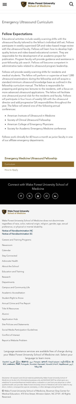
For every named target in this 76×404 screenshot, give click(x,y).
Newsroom (7, 245)
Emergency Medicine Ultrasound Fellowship (31, 158)
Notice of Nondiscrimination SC (17, 234)
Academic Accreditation (13, 292)
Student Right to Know (12, 298)
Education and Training (13, 271)
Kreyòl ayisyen (53, 362)
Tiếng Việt (38, 367)
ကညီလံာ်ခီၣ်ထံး (65, 362)
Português (25, 364)
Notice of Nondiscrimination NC (17, 230)
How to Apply (11, 170)
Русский (41, 364)
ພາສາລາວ (11, 364)
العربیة (12, 362)
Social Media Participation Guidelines (20, 329)
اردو (71, 364)
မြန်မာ (18, 362)
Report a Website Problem (14, 340)
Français (37, 362)
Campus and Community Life (16, 287)
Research (6, 277)
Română (33, 364)
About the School (10, 266)
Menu (5, 3)
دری (31, 362)
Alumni (5, 314)
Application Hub (10, 319)
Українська (63, 364)
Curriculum (10, 164)
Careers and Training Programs (16, 239)
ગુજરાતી (44, 362)
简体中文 (25, 362)
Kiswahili (49, 364)
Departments (8, 282)
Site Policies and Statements (15, 324)
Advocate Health (10, 261)
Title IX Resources (10, 308)
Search (70, 3)
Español (6, 362)
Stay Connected (9, 255)
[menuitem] (38, 158)
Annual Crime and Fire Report (16, 303)
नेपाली (18, 364)
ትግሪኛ (55, 364)
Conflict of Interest (11, 335)
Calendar (6, 250)
